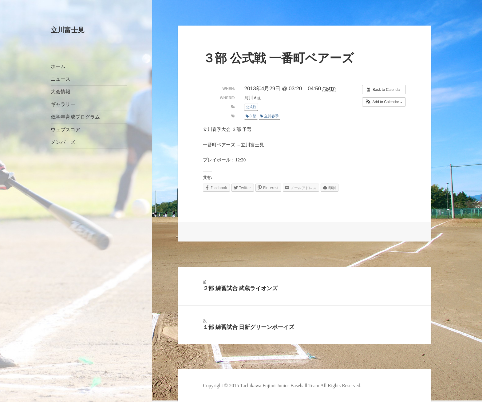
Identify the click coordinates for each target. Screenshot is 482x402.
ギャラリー (63, 104)
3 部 (251, 116)
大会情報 (60, 91)
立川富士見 (68, 30)
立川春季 (269, 116)
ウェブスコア (65, 129)
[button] (384, 102)
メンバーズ (63, 142)
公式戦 (251, 107)
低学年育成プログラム (75, 117)
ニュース (60, 79)
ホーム (58, 66)
